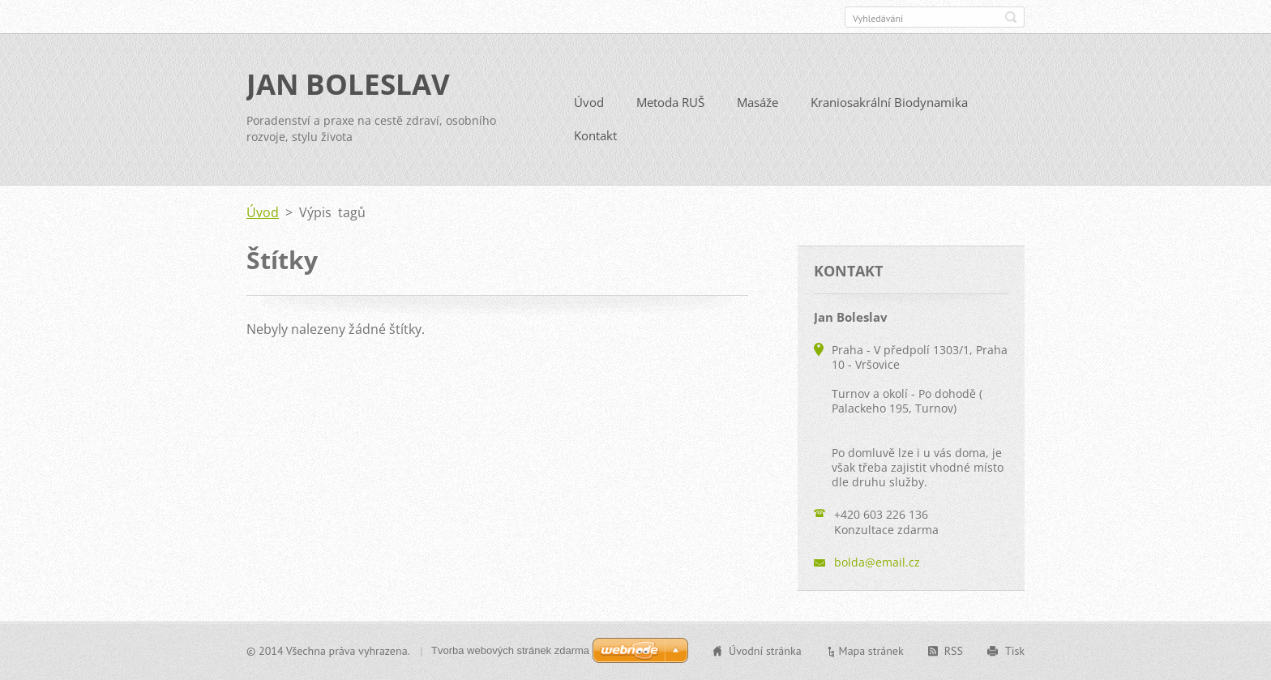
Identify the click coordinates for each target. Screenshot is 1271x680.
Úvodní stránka (765, 651)
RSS (953, 651)
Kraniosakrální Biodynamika (889, 102)
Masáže (757, 102)
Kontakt (595, 135)
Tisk (1015, 651)
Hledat (1011, 17)
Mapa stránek (871, 651)
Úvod (589, 102)
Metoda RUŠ (670, 102)
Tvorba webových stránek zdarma (510, 650)
